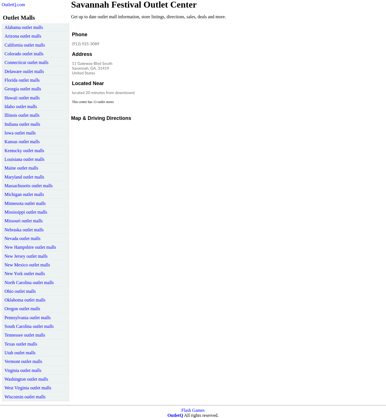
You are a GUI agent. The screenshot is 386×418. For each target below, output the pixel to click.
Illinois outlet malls (21, 115)
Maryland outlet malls (24, 177)
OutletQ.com (13, 4)
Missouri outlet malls (23, 220)
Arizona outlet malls (22, 36)
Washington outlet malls (26, 379)
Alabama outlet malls (23, 27)
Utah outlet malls (19, 352)
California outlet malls (24, 45)
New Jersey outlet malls (25, 256)
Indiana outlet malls (22, 124)
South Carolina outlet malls (29, 326)
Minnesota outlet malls (25, 203)
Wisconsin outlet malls (25, 396)
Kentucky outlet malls (24, 150)
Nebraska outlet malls (24, 229)
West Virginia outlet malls (27, 387)
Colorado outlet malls (24, 53)
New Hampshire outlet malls (30, 247)
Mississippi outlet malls (25, 212)
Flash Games (193, 410)
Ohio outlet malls (20, 291)
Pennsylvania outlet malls (27, 317)
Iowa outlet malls (20, 133)
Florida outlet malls (22, 80)
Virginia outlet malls (22, 370)
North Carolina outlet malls (29, 282)
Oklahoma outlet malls (25, 300)
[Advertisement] (229, 65)
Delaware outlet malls (24, 71)
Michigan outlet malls (24, 194)
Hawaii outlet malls (22, 97)
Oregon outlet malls (22, 308)
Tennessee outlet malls (24, 335)
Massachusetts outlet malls (28, 185)
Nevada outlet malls (22, 238)
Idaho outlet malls (20, 106)
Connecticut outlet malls (26, 62)
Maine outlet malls (21, 168)
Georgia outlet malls (22, 88)
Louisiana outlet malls (24, 159)
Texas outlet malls (20, 344)
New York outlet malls (24, 273)
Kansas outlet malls (22, 141)
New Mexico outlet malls (27, 264)
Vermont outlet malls (23, 361)
